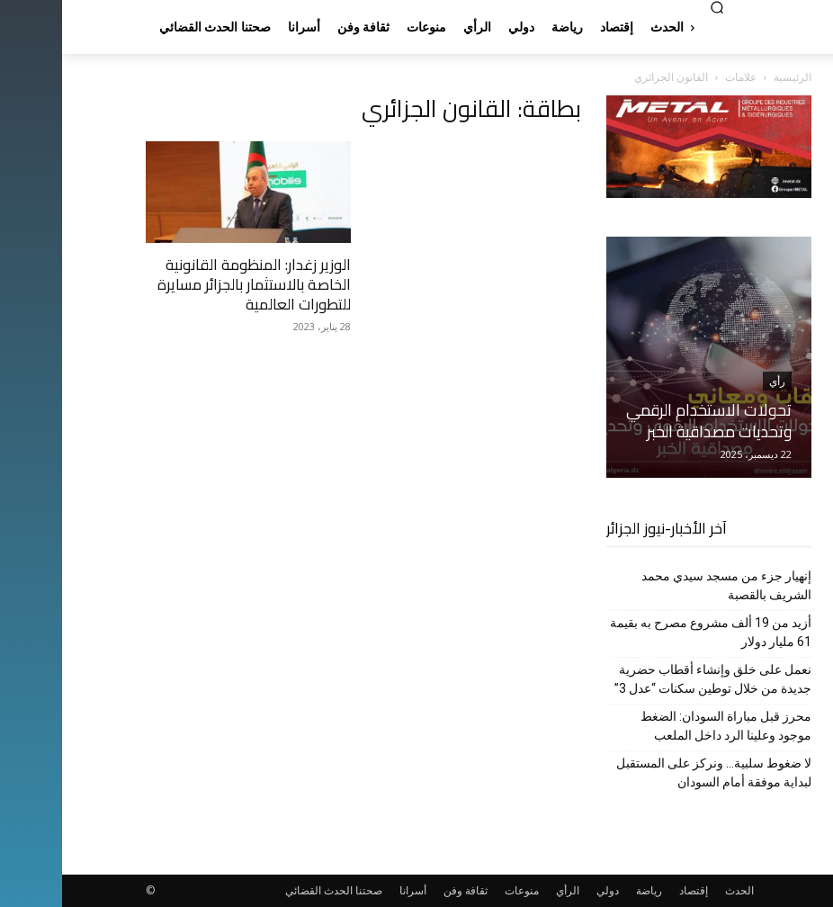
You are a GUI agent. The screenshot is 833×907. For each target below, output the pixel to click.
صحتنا (306, 890)
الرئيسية (730, 77)
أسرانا (350, 890)
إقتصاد (631, 890)
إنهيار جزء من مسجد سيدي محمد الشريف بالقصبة (664, 585)
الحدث (677, 890)
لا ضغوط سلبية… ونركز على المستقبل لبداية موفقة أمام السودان (651, 772)
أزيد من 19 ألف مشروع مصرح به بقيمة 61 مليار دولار (648, 632)
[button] (655, 7)
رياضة (587, 890)
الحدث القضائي (257, 890)
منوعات (460, 890)
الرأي (505, 890)
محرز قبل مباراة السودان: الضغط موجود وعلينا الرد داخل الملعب (663, 725)
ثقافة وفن (403, 890)
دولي (545, 890)
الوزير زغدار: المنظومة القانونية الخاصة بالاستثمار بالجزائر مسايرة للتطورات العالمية (192, 284)
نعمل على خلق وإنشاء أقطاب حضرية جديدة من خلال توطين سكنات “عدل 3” (650, 679)
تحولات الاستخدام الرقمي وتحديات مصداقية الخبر (647, 420)
